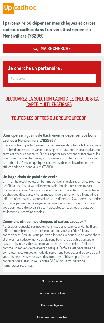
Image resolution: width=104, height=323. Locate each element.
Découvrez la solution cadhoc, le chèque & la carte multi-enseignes (52, 101)
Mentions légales (52, 305)
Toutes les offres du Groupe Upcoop (48, 118)
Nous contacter (52, 281)
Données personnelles (52, 317)
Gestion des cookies (52, 293)
